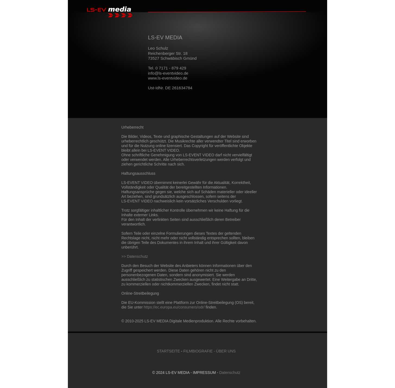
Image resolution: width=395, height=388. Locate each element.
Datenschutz (230, 372)
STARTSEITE (168, 351)
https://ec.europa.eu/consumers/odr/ (174, 307)
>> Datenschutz (134, 256)
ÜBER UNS (226, 351)
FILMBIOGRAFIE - (199, 351)
